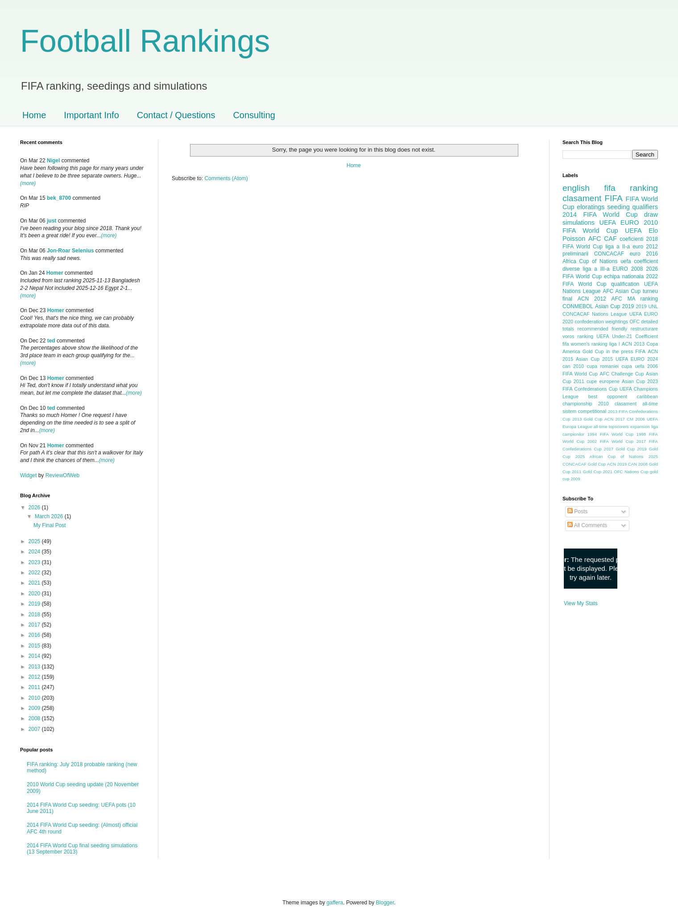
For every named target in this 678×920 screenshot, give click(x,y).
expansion (640, 426)
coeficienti (631, 239)
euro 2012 (645, 246)
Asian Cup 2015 (594, 359)
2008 (35, 718)
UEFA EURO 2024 (637, 359)
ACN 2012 (592, 299)
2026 (35, 507)
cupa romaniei (603, 366)
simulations (578, 222)
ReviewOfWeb (62, 475)
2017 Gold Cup (619, 448)
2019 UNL (647, 306)
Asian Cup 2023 (640, 381)
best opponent (607, 396)
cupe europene (603, 381)
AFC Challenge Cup (621, 373)
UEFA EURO (619, 222)
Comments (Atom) (226, 178)
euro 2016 (644, 254)
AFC (594, 238)
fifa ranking (631, 188)
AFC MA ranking (635, 299)
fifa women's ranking (585, 344)
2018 (35, 614)
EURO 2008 (627, 269)
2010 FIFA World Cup (610, 226)
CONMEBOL (577, 306)
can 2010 (573, 366)
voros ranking (577, 336)
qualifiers (645, 206)
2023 (35, 562)
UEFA (633, 230)
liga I (614, 344)
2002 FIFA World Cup (610, 441)
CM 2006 (636, 419)
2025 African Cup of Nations (609, 456)
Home (34, 115)
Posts (577, 511)
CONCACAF (609, 254)
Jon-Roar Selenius (70, 251)
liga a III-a (596, 269)
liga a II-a (617, 246)
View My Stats (581, 603)
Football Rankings (145, 41)
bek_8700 (59, 198)
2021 (35, 583)
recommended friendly (603, 328)
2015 (35, 646)
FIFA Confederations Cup (590, 389)
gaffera (335, 902)
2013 (35, 667)
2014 (35, 656)
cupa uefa (632, 366)
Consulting (254, 115)
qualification (625, 284)
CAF (610, 238)
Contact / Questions (176, 115)
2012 (35, 677)
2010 (35, 698)
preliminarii (575, 254)
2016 (35, 635)
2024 (35, 552)
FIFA (640, 351)
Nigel (53, 160)
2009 (35, 708)
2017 (35, 625)
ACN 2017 (614, 419)
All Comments (587, 525)
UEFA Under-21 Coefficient (627, 336)
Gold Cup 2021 (597, 471)
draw (651, 214)
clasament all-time (636, 403)
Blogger (385, 902)
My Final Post (49, 525)
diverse (571, 269)
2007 (35, 729)
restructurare (644, 328)
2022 (35, 572)
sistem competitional (584, 411)
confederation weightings (601, 321)
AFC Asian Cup (622, 291)
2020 (35, 593)
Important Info (91, 115)
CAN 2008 (638, 464)
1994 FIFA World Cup (610, 434)
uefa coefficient (639, 261)
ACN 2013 (633, 344)
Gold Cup (593, 351)
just (51, 221)
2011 (35, 687)
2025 (35, 541)
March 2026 (50, 516)
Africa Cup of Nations (589, 261)
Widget (29, 475)
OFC (634, 321)
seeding (618, 206)
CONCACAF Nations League (594, 314)
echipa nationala (624, 276)
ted (51, 341)
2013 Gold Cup (587, 419)
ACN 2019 (617, 464)
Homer (54, 273)
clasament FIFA (592, 198)
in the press (619, 351)
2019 (35, 604)
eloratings (590, 206)
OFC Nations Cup (631, 471)
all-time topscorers (611, 426)
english (576, 188)
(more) (28, 183)
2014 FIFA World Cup (599, 214)
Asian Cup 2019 (614, 306)
